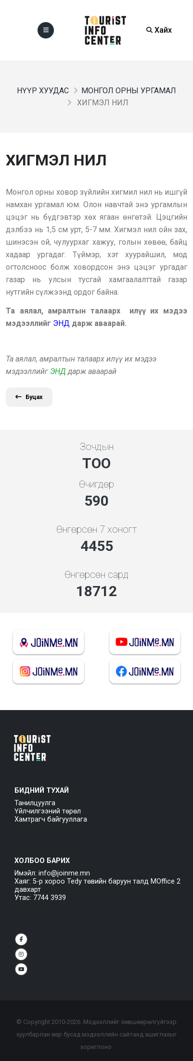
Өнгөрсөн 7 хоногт (96, 529)
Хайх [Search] (159, 30)
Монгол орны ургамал (128, 90)
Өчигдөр (96, 484)
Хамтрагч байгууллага (50, 819)
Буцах (29, 396)
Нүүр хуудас (43, 90)
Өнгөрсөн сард (96, 574)
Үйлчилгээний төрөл (47, 811)
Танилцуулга (34, 803)
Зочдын (97, 446)
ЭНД (58, 371)
